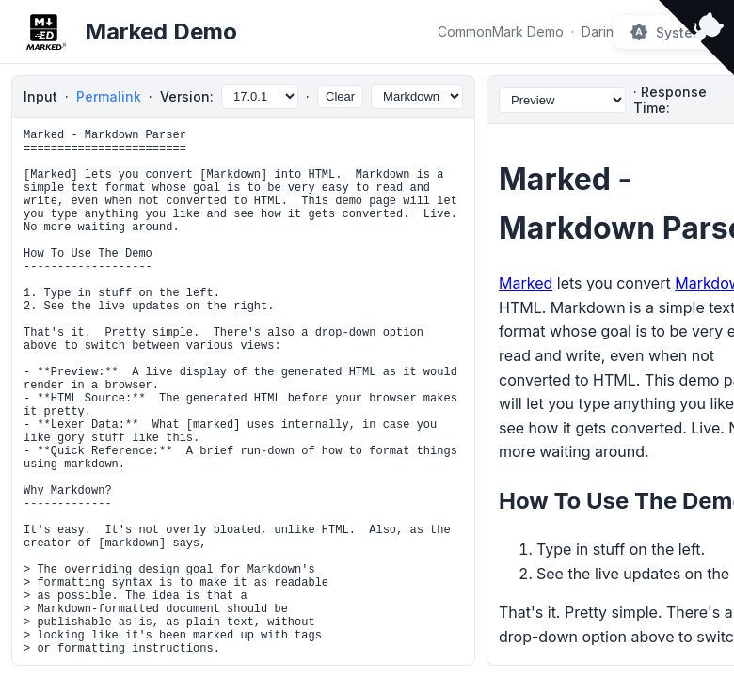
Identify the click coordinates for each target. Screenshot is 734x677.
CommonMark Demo (501, 31)
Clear (340, 96)
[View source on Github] (696, 39)
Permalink (108, 96)
